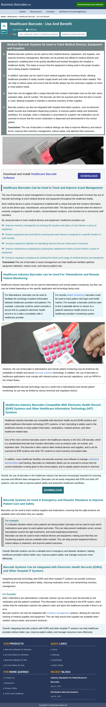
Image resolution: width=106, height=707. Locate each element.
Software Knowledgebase (73, 11)
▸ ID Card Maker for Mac (13, 665)
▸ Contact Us (8, 677)
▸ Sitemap (55, 654)
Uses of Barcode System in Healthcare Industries (38, 34)
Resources (35, 11)
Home (22, 11)
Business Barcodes (14, 4)
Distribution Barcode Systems (64, 692)
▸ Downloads (56, 660)
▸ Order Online (57, 665)
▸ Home (54, 649)
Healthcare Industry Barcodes (73, 34)
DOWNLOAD (89, 175)
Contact (50, 11)
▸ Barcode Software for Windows (17, 649)
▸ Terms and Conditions (13, 693)
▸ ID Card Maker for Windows (16, 654)
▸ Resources (8, 683)
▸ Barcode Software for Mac (15, 660)
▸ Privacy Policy (10, 688)
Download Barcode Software (90, 4)
